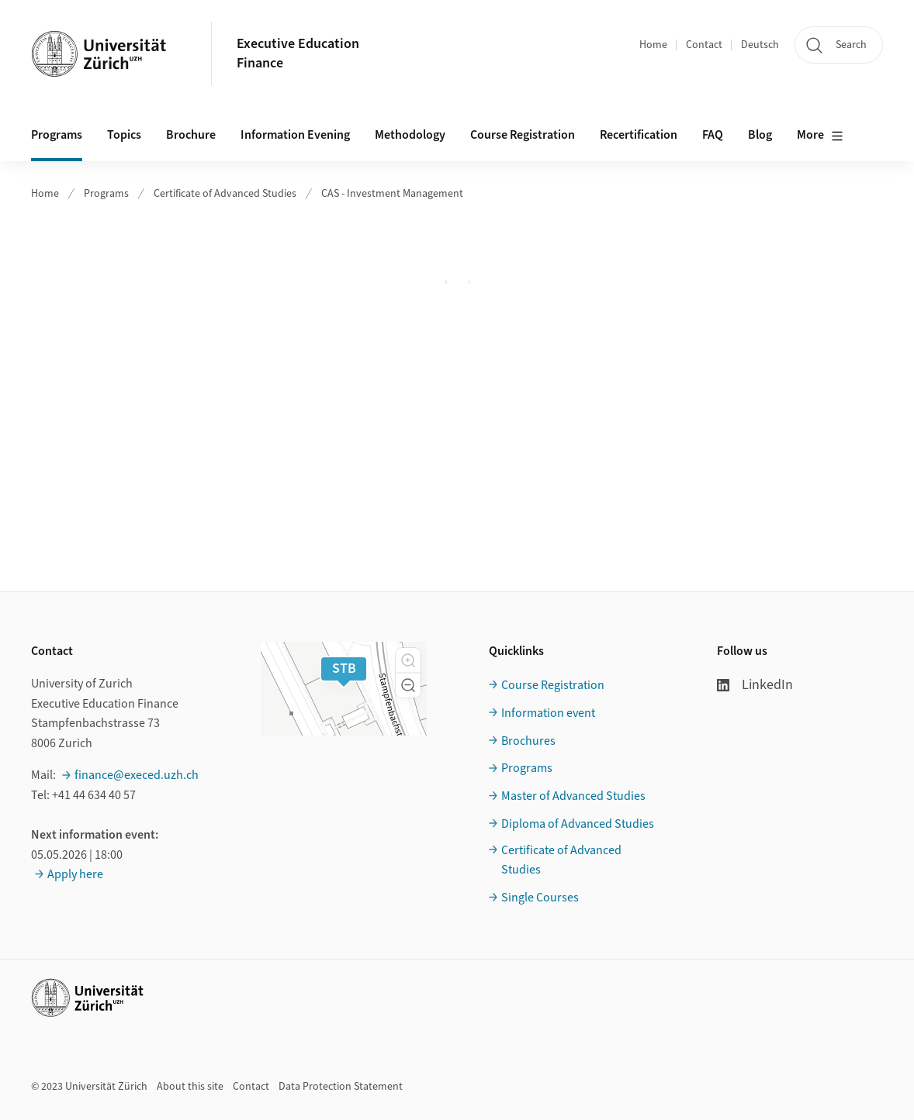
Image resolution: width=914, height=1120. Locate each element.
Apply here (75, 874)
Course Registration (522, 134)
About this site (190, 1086)
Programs (106, 194)
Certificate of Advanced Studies (225, 194)
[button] (408, 660)
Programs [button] (56, 134)
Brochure (191, 134)
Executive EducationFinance (298, 53)
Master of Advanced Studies (573, 796)
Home (653, 45)
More (820, 136)
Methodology (410, 134)
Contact (704, 45)
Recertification (638, 134)
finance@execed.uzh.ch (136, 775)
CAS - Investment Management (392, 194)
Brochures (528, 741)
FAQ (712, 134)
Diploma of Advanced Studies (577, 823)
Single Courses (540, 897)
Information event (548, 713)
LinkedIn (755, 684)
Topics (124, 134)
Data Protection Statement (341, 1086)
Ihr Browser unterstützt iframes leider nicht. (457, 282)
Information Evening (295, 134)
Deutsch (760, 45)
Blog (760, 134)
